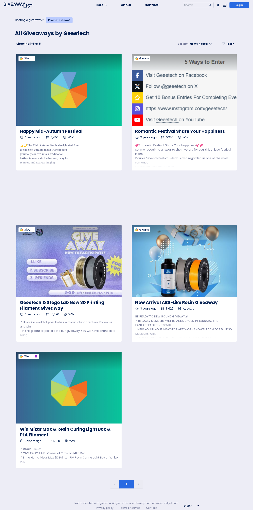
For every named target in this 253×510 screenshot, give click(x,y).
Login (239, 5)
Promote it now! (59, 20)
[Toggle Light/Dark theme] (218, 5)
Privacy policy (104, 508)
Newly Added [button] (195, 44)
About (126, 5)
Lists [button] (102, 5)
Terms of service (129, 508)
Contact (152, 5)
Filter (228, 44)
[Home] (18, 5)
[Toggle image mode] (224, 5)
